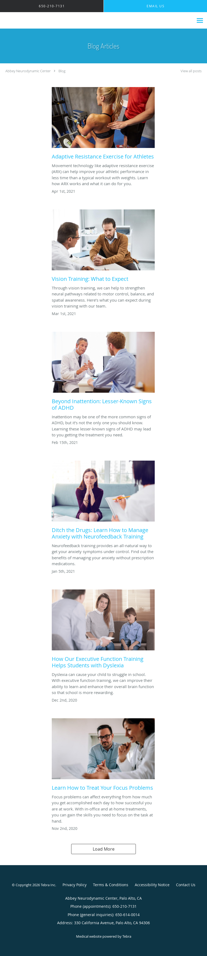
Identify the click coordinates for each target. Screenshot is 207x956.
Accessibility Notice (152, 884)
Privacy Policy (75, 884)
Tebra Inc (48, 884)
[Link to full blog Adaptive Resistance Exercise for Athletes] (103, 125)
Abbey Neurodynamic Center (28, 70)
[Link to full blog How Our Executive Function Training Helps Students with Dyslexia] (103, 630)
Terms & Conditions (110, 884)
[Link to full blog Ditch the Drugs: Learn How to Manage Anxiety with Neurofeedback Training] (103, 502)
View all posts (191, 71)
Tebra (126, 936)
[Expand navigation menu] (200, 21)
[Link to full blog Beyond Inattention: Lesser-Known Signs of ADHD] (103, 373)
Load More (104, 849)
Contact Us (185, 884)
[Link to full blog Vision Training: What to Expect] (103, 247)
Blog (61, 70)
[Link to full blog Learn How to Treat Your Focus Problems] (103, 756)
